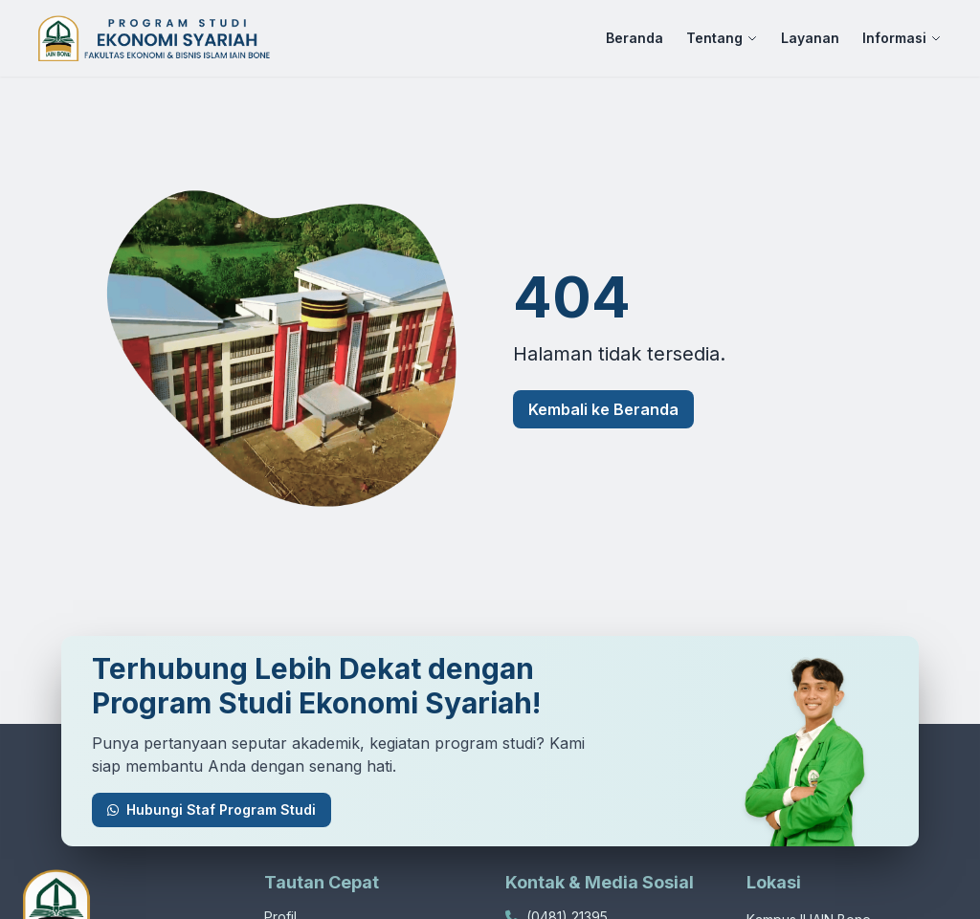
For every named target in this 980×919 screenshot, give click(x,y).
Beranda (634, 38)
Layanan (810, 38)
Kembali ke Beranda (603, 409)
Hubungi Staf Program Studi (211, 809)
